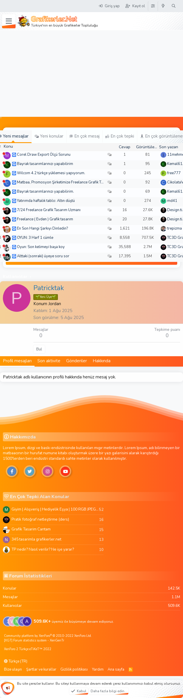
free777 (174, 173)
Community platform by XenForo (48, 636)
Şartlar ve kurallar (41, 669)
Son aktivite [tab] (48, 361)
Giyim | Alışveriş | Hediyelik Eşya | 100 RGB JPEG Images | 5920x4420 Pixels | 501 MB (55, 509)
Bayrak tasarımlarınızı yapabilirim (45, 163)
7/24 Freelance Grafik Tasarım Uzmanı (49, 210)
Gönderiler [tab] (76, 361)
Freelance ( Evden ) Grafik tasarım (45, 219)
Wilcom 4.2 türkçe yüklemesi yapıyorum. (51, 173)
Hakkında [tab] (101, 361)
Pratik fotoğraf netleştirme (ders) (40, 519)
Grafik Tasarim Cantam (31, 529)
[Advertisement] (91, 73)
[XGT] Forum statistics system (34, 640)
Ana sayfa (116, 669)
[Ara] (173, 6)
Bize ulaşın (13, 669)
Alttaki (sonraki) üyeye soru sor (43, 256)
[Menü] (9, 21)
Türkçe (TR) (15, 661)
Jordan (54, 304)
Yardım (98, 669)
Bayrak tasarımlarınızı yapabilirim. (45, 191)
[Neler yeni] (163, 6)
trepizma (174, 228)
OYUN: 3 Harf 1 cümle (35, 237)
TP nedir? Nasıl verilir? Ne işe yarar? (43, 549)
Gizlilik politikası (74, 669)
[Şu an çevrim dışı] (3, 153)
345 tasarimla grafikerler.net (36, 539)
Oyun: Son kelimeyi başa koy (41, 246)
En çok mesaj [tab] (84, 136)
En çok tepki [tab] (120, 136)
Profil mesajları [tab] (17, 361)
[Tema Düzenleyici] (153, 6)
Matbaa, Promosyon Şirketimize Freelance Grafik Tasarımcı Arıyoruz (73, 182)
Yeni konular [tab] (49, 136)
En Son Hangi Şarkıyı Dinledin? (42, 228)
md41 (172, 200)
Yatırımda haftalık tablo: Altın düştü (46, 200)
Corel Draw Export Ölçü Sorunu (43, 154)
